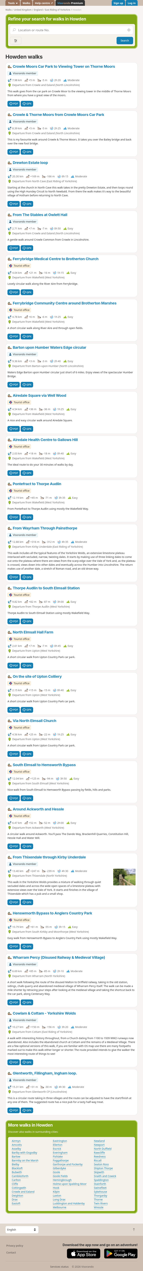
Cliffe (15, 1184)
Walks (26, 3)
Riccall (97, 1160)
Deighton (17, 1195)
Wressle (98, 1207)
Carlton (16, 1180)
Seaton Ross (101, 1164)
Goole (56, 1172)
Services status (59, 1266)
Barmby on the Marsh (25, 1160)
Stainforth (100, 1184)
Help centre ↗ (44, 3)
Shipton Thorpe (103, 1168)
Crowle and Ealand (23, 1191)
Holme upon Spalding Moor (70, 1184)
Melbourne (59, 1207)
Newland (99, 1141)
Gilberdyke (59, 1168)
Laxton (57, 1195)
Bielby (15, 1164)
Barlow (16, 1156)
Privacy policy (14, 1245)
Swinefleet (100, 1187)
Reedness (100, 1156)
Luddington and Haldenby (69, 1203)
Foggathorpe (61, 1160)
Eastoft (16, 1203)
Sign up (118, 3)
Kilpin (56, 1191)
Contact (11, 1252)
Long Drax (59, 1199)
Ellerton (57, 1145)
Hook (56, 1187)
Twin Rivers (101, 1203)
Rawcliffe (99, 1152)
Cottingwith (19, 1187)
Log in (132, 3)
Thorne (98, 1199)
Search (125, 40)
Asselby (16, 1148)
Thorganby (100, 1195)
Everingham (60, 1152)
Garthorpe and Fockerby (68, 1164)
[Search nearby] (129, 30)
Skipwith (99, 1172)
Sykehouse (100, 1191)
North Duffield (102, 1148)
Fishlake (58, 1156)
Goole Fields (60, 1176)
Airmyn (16, 1141)
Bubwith (17, 1172)
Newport (99, 1145)
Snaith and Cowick (105, 1176)
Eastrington (60, 1141)
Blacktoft (17, 1168)
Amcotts (17, 1145)
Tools (12, 3)
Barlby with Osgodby (24, 1152)
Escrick (57, 1148)
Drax (15, 1199)
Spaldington (101, 1180)
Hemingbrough (62, 1180)
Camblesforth (20, 1176)
